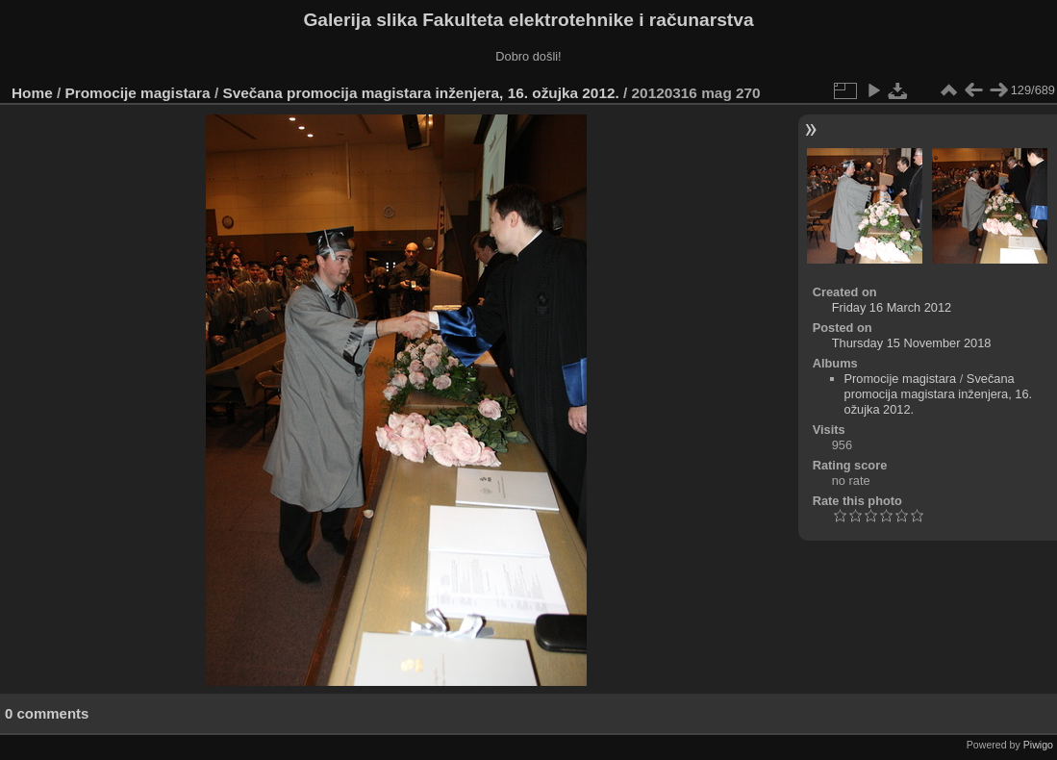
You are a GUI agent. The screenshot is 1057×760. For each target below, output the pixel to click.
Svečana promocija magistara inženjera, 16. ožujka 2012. (420, 93)
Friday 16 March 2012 (891, 307)
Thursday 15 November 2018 (912, 343)
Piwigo (1038, 744)
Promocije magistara (138, 93)
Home (32, 93)
